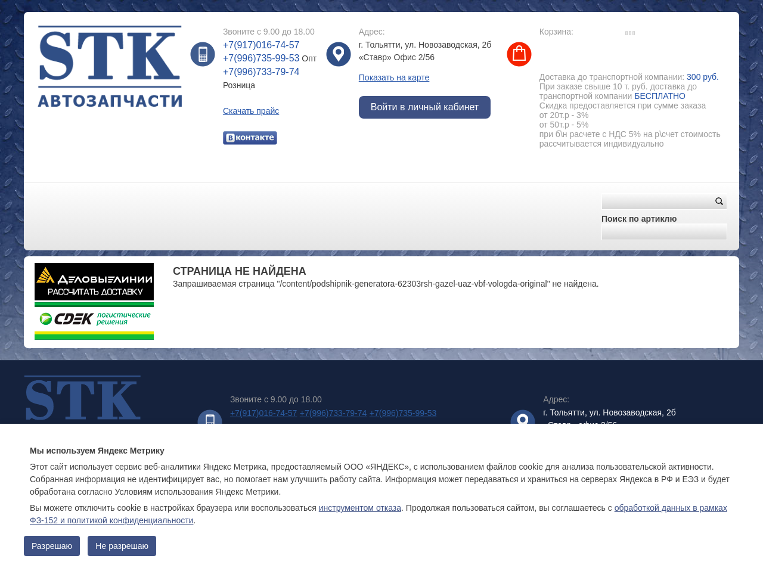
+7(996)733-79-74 (261, 72)
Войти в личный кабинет (425, 107)
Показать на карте (394, 77)
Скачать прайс (251, 111)
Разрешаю (52, 546)
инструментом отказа (360, 508)
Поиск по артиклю (639, 219)
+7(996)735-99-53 (261, 58)
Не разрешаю (121, 546)
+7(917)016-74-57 (261, 45)
